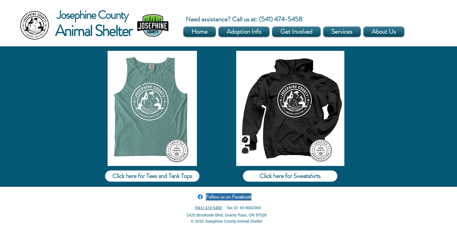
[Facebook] (200, 196)
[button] (244, 32)
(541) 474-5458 (208, 208)
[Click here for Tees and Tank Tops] (152, 176)
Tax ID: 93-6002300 (244, 208)
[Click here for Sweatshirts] (290, 176)
